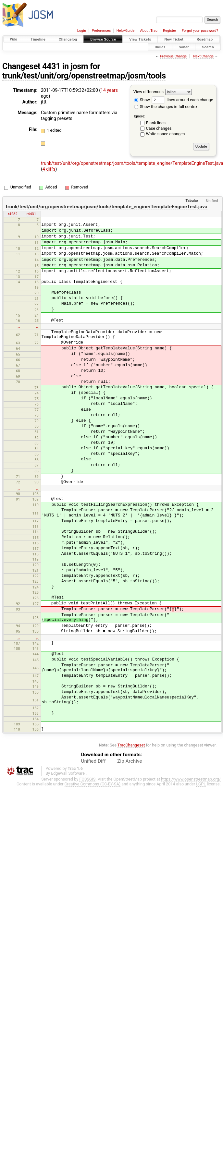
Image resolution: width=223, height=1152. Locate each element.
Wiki (14, 39)
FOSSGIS (87, 779)
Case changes (159, 128)
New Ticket (173, 39)
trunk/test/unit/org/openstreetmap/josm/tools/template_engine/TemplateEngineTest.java (106, 207)
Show (142, 99)
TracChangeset (131, 745)
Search (208, 47)
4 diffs (49, 169)
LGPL (201, 784)
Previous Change (173, 56)
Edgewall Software (68, 773)
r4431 (31, 214)
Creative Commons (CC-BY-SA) (93, 784)
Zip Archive (129, 761)
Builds (160, 47)
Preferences (101, 31)
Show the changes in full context (166, 106)
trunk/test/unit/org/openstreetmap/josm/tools (84, 75)
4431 (51, 66)
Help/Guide (125, 31)
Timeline (38, 39)
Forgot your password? (200, 31)
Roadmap (205, 39)
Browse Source (103, 39)
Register (169, 31)
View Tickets (140, 39)
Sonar (184, 47)
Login (81, 31)
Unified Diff (93, 761)
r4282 (12, 214)
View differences (148, 91)
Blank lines (156, 122)
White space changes (165, 133)
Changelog (68, 39)
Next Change (203, 56)
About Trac (148, 31)
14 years (109, 90)
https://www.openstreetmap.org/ (191, 779)
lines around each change (182, 99)
